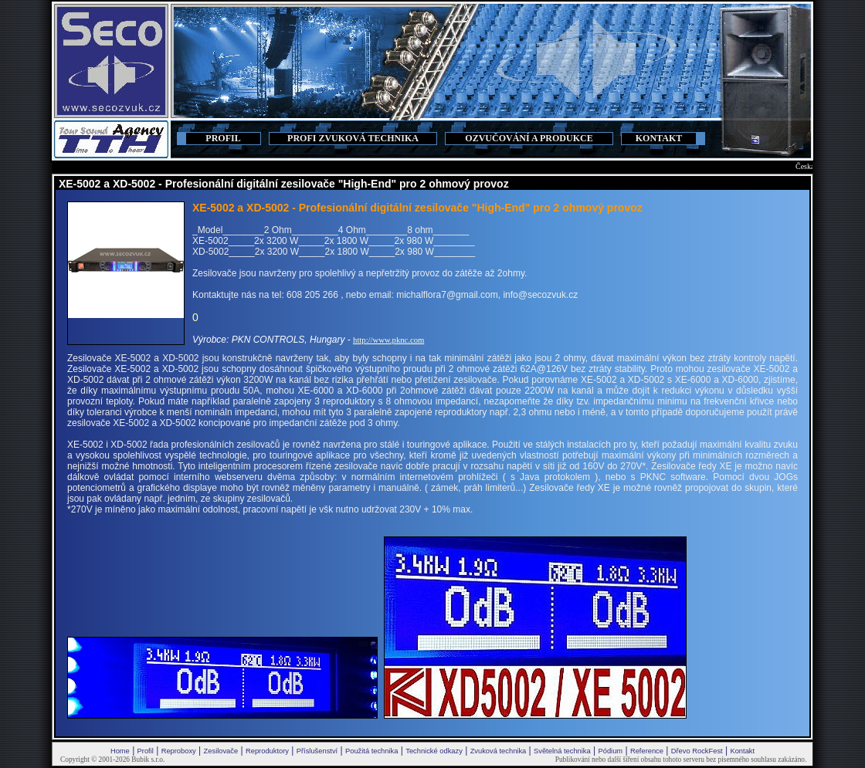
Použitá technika (371, 751)
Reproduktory (267, 751)
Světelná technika (562, 751)
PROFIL (222, 138)
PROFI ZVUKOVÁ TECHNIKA (353, 138)
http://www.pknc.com (388, 340)
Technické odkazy (434, 751)
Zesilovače (221, 751)
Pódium (610, 751)
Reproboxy (178, 751)
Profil (145, 751)
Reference (646, 751)
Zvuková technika (498, 751)
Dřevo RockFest (697, 751)
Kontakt (742, 751)
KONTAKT (659, 138)
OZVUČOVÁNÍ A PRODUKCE (528, 138)
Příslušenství (317, 751)
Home (120, 751)
